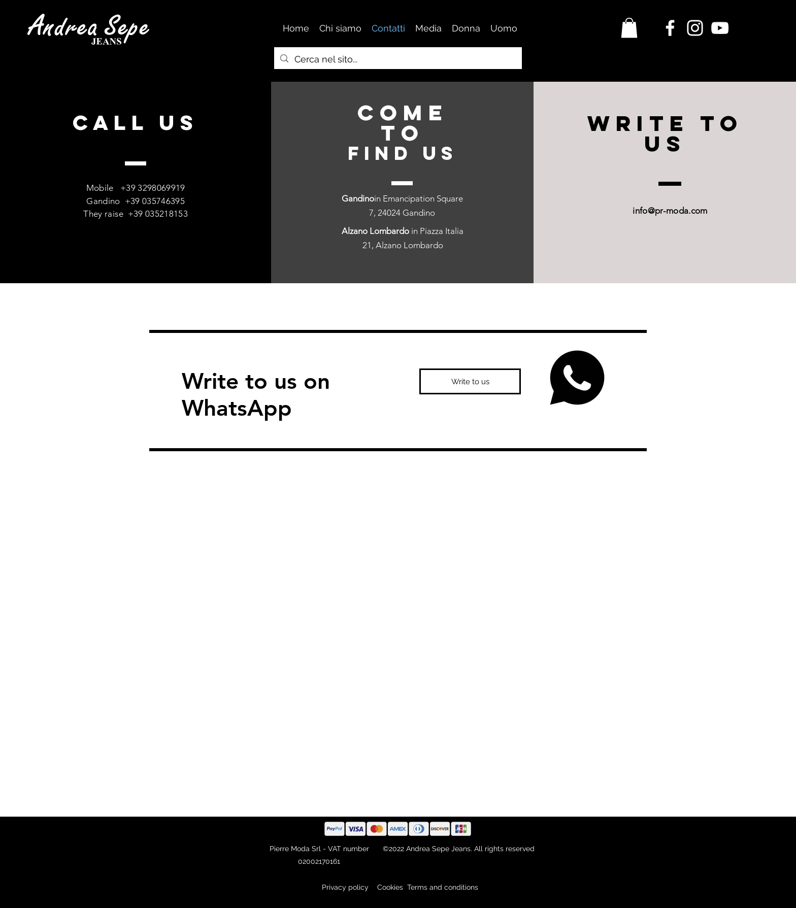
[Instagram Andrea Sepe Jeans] (695, 28)
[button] (629, 28)
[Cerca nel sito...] (397, 59)
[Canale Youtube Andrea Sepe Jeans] (720, 28)
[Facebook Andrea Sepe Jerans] (670, 28)
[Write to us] (470, 381)
